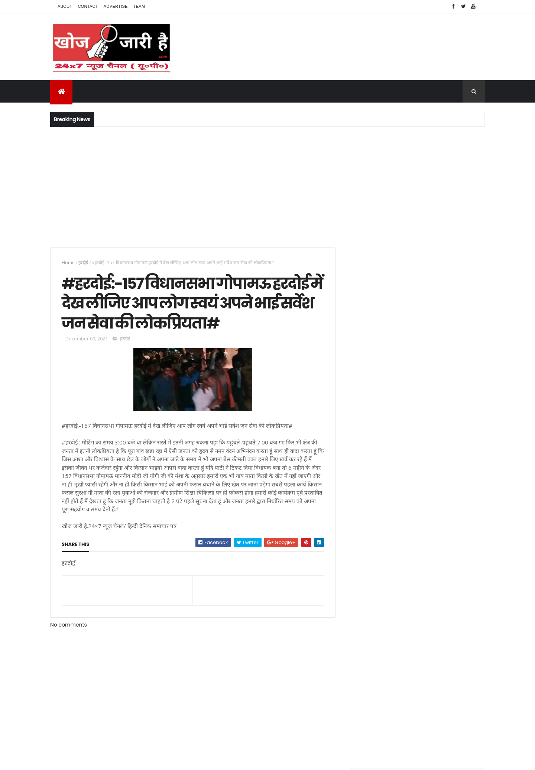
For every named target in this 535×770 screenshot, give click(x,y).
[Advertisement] (267, 186)
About (65, 6)
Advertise (116, 6)
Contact (88, 6)
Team (139, 6)
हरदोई (83, 262)
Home (68, 262)
